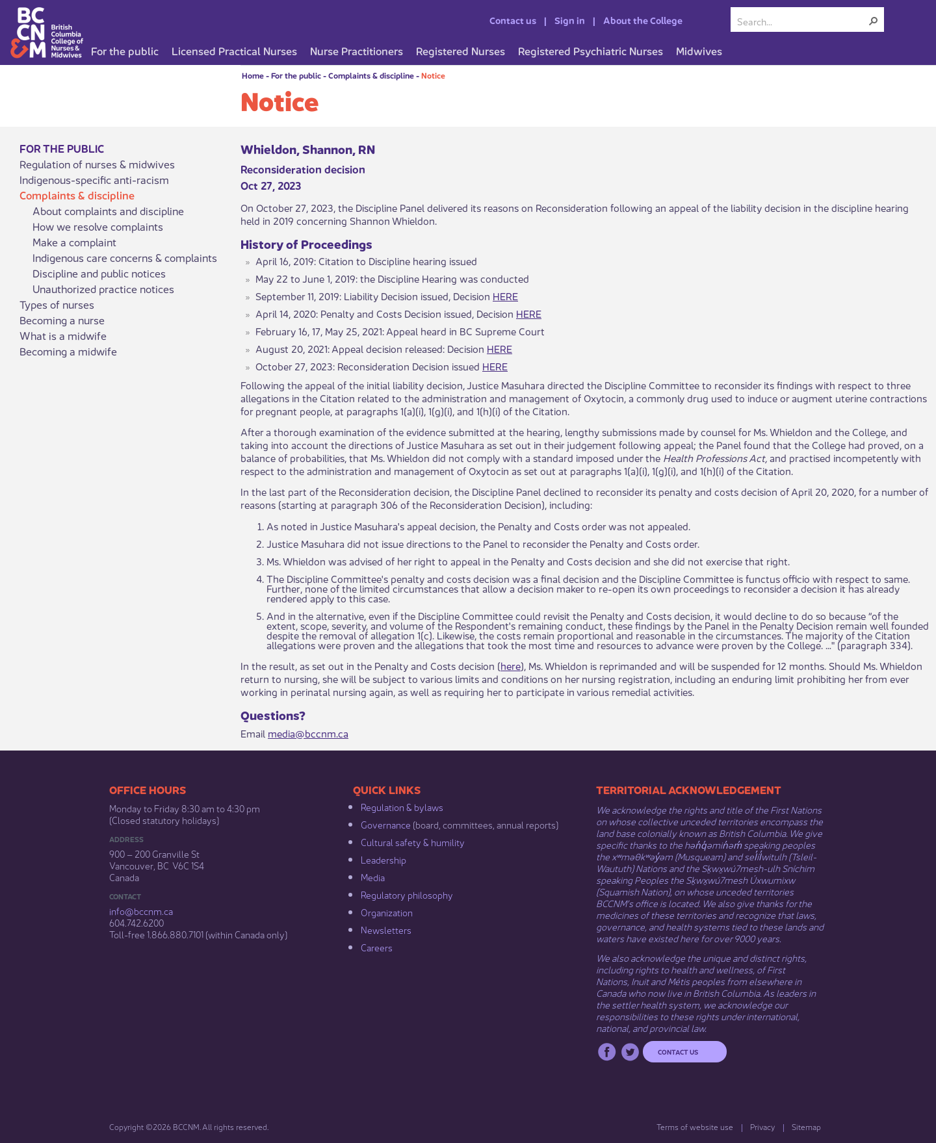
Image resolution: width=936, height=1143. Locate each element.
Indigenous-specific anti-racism (94, 179)
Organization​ (387, 912)
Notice (433, 75)
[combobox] (802, 21)
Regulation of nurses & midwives (97, 164)
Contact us (512, 19)
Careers (377, 947)
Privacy (762, 1126)
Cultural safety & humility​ (413, 841)
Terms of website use (694, 1126)
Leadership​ (383, 859)
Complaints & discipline (371, 75)
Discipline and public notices (99, 273)
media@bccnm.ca (308, 732)
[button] (873, 21)
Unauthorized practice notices (103, 288)
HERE (505, 295)
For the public (296, 75)
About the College (642, 19)
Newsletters (386, 929)
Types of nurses (57, 304)
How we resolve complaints (97, 226)
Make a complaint (74, 242)
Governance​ (386, 824)
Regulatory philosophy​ (407, 894)
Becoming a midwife (68, 351)
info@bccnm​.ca (141, 910)
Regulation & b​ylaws (402, 806)
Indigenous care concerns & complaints (124, 257)
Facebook (607, 1051)
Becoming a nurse (62, 319)
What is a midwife (63, 335)
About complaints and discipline (108, 210)
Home (253, 75)
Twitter (630, 1051)
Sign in (569, 19)
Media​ (373, 876)
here (510, 665)
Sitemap (806, 1126)
